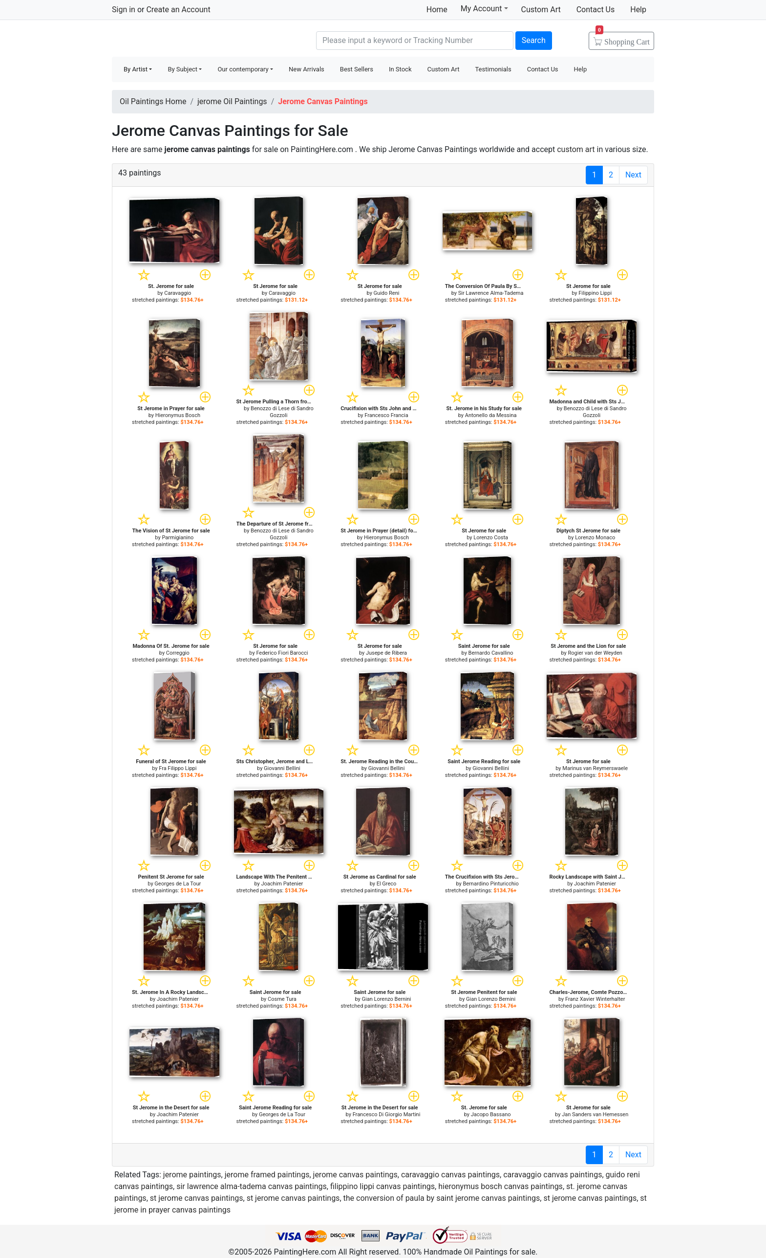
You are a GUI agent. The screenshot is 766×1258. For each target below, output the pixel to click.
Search (534, 40)
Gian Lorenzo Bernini (386, 999)
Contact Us (595, 9)
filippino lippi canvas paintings (382, 1186)
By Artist (136, 69)
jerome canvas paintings (355, 1174)
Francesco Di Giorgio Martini (387, 1114)
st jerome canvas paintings (196, 1198)
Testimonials (493, 69)
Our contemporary (242, 69)
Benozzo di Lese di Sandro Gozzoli (282, 412)
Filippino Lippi (595, 293)
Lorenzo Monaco (595, 537)
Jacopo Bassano (491, 1114)
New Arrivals (306, 69)
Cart (623, 38)
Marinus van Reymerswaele (595, 768)
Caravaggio (177, 293)
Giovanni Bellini (282, 768)
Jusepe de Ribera (386, 653)
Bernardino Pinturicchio (490, 884)
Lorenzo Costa (490, 537)
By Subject (182, 69)
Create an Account (178, 9)
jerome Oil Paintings (232, 101)
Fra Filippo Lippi (177, 768)
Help (638, 9)
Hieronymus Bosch (177, 415)
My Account (484, 8)
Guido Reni (387, 293)
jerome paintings (192, 1174)
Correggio (178, 653)
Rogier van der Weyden (595, 653)
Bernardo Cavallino (490, 653)
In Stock (400, 69)
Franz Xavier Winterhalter (595, 999)
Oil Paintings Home (153, 101)
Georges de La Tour (177, 884)
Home (436, 9)
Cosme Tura (282, 999)
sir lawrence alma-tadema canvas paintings (251, 1186)
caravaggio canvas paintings (450, 1174)
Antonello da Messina (491, 415)
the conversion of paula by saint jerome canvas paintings (441, 1198)
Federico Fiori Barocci (282, 653)
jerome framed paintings (267, 1174)
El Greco (387, 884)
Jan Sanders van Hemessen (595, 1114)
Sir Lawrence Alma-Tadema (491, 293)
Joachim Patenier (282, 884)
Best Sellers (356, 69)
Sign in (123, 9)
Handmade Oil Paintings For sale (185, 39)
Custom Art (541, 9)
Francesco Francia (386, 415)
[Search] (414, 40)
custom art (576, 149)
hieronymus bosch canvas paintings (500, 1186)
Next (633, 174)
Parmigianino (177, 537)
